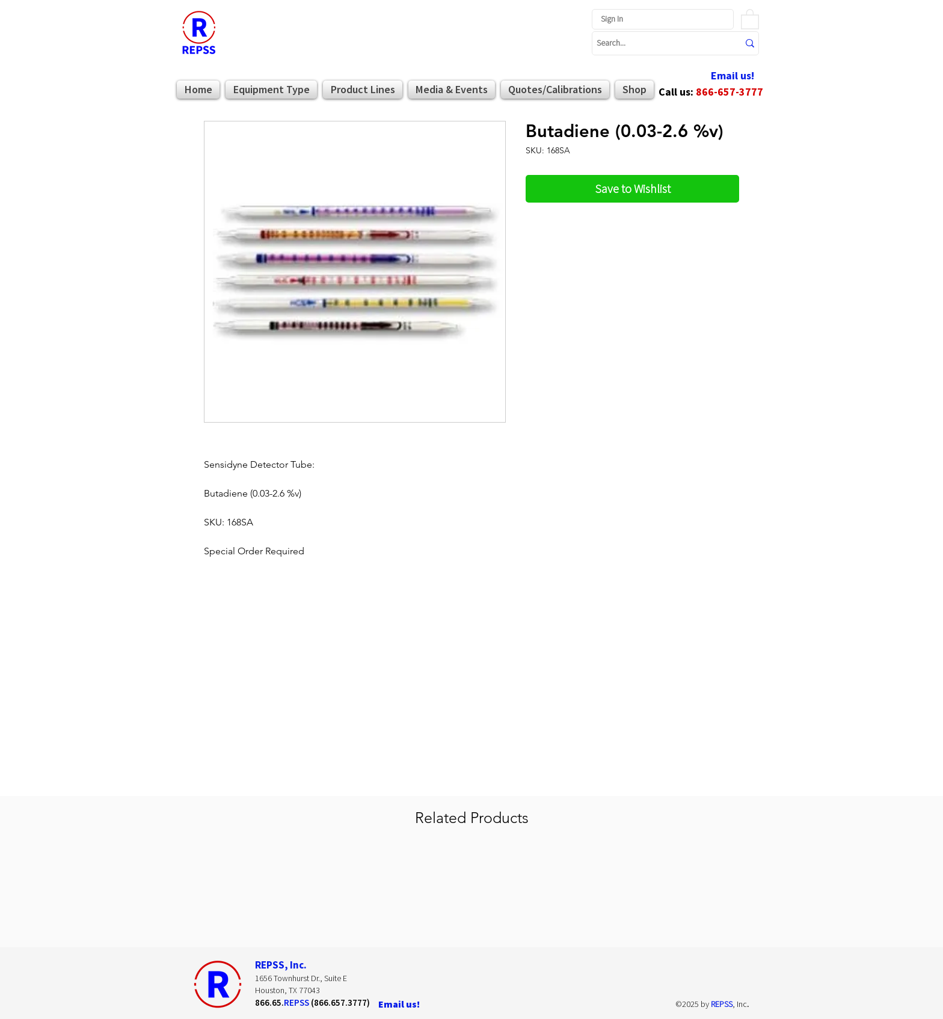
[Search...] (658, 43)
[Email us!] (732, 76)
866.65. (269, 1002)
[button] (750, 18)
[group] (471, 893)
